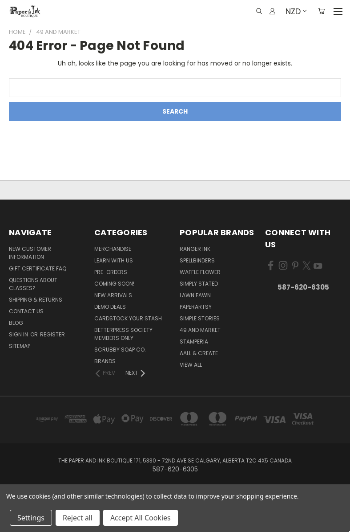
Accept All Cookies (140, 518)
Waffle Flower (200, 272)
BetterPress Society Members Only (123, 334)
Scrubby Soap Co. (120, 349)
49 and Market (200, 330)
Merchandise (112, 249)
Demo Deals (110, 307)
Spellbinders (197, 260)
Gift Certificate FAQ (37, 268)
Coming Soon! (114, 283)
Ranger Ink (195, 249)
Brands (105, 361)
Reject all (78, 518)
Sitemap (19, 346)
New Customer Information (30, 253)
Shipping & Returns (35, 299)
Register (52, 334)
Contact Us (26, 311)
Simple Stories (200, 318)
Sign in (19, 334)
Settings (30, 518)
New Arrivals (113, 295)
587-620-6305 (303, 287)
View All (191, 364)
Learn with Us (113, 260)
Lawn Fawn (195, 295)
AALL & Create (199, 353)
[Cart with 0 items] (321, 11)
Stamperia (194, 341)
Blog (16, 323)
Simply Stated (199, 283)
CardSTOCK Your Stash (128, 318)
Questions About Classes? (33, 284)
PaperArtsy (196, 307)
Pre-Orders (110, 272)
